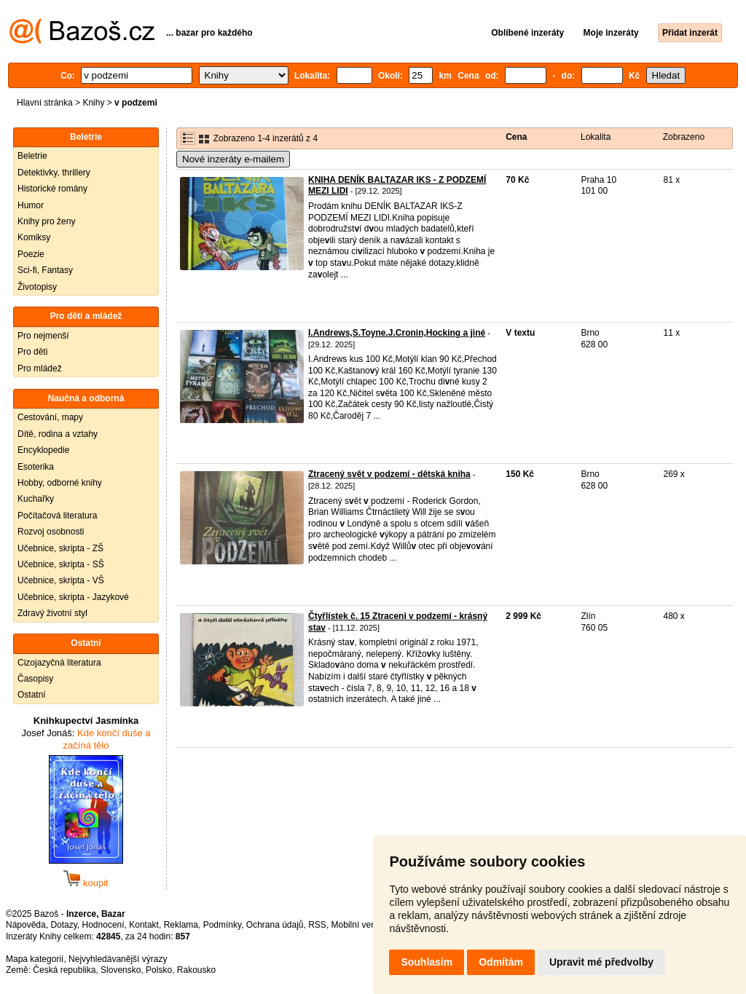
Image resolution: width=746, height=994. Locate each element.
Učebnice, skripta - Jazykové (73, 597)
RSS (317, 925)
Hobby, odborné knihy (59, 483)
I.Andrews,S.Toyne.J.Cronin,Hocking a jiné (396, 333)
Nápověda (26, 925)
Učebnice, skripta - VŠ (60, 580)
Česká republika (64, 970)
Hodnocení (103, 925)
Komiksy (33, 237)
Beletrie (32, 156)
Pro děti (32, 352)
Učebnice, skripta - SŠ (60, 564)
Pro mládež (39, 368)
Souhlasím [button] (426, 962)
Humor (30, 205)
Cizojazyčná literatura (59, 663)
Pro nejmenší (43, 336)
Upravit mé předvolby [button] (601, 962)
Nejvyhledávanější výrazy (117, 959)
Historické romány (52, 189)
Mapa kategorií (34, 959)
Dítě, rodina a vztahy (57, 434)
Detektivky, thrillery (53, 172)
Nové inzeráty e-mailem (233, 159)
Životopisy (37, 287)
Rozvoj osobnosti (50, 531)
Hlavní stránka (45, 103)
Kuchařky (35, 499)
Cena (516, 137)
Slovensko (121, 970)
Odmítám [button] (501, 962)
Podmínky (222, 925)
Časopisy (35, 679)
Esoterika (35, 467)
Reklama (181, 925)
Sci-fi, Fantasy (45, 270)
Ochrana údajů (275, 925)
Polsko (159, 970)
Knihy (93, 103)
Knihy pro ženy (46, 221)
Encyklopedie (43, 450)
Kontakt (144, 925)
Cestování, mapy (50, 417)
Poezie (30, 254)
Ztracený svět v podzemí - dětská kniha (389, 474)
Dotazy (63, 925)
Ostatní (31, 695)
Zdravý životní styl (52, 613)
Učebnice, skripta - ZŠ (60, 548)
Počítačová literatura (57, 515)
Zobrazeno (683, 137)
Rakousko (196, 970)
